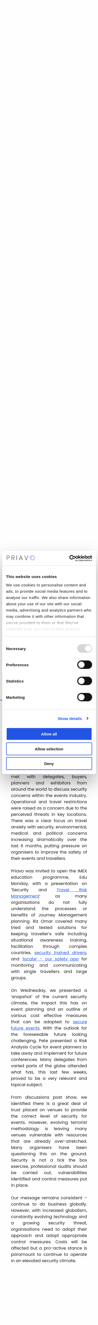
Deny (49, 763)
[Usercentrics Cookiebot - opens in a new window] (70, 558)
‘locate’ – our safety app (50, 959)
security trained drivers (60, 953)
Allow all (49, 734)
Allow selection (49, 748)
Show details (70, 718)
